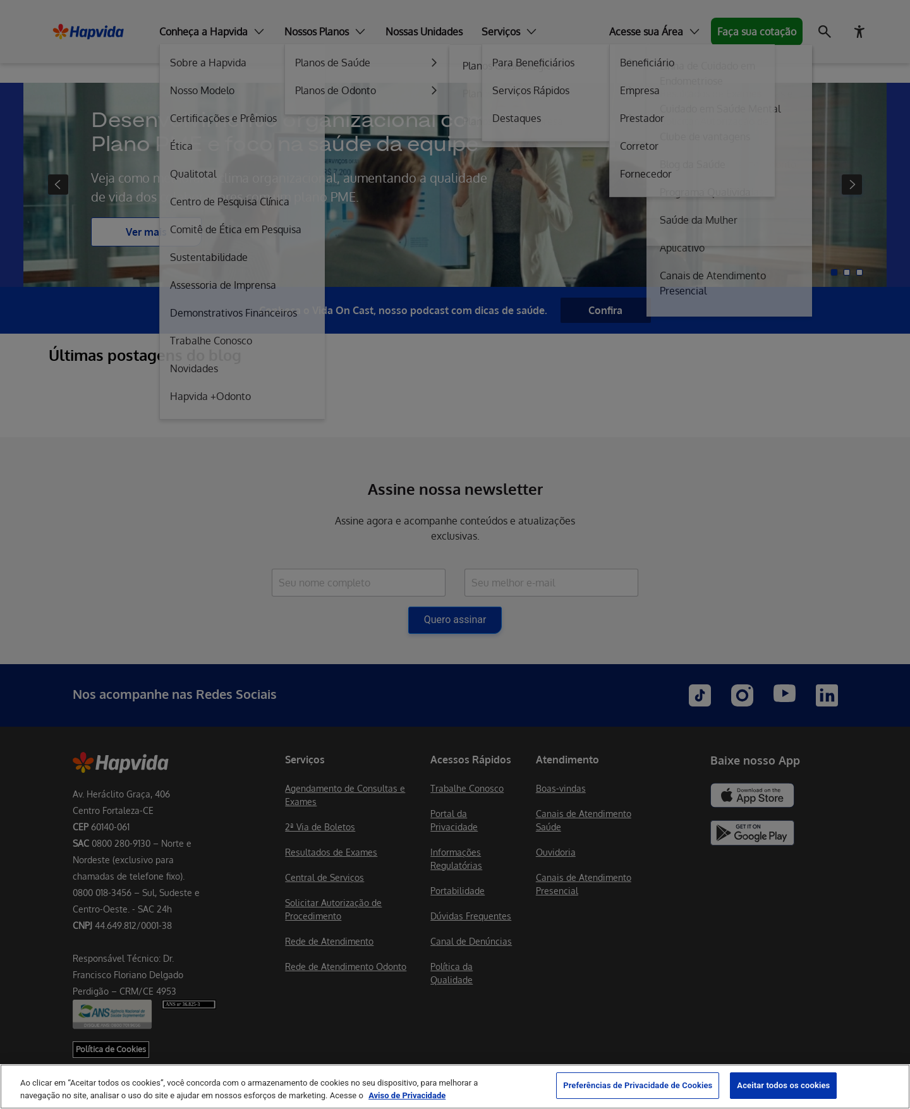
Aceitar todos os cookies (783, 1085)
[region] (455, 1086)
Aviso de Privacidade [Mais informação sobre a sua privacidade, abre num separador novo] (407, 1095)
